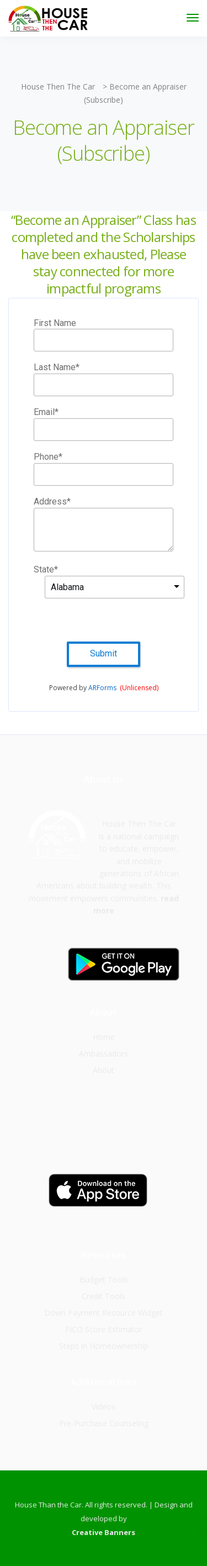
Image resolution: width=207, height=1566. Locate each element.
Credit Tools (103, 1296)
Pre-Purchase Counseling (103, 1423)
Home (104, 1037)
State (46, 570)
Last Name (56, 368)
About (103, 1070)
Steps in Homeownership (103, 1346)
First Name (55, 323)
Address (52, 502)
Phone (48, 457)
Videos (103, 1406)
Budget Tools (103, 1279)
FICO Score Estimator (103, 1329)
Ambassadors (103, 1053)
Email (46, 412)
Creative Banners (103, 1532)
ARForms (102, 687)
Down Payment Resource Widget (103, 1312)
